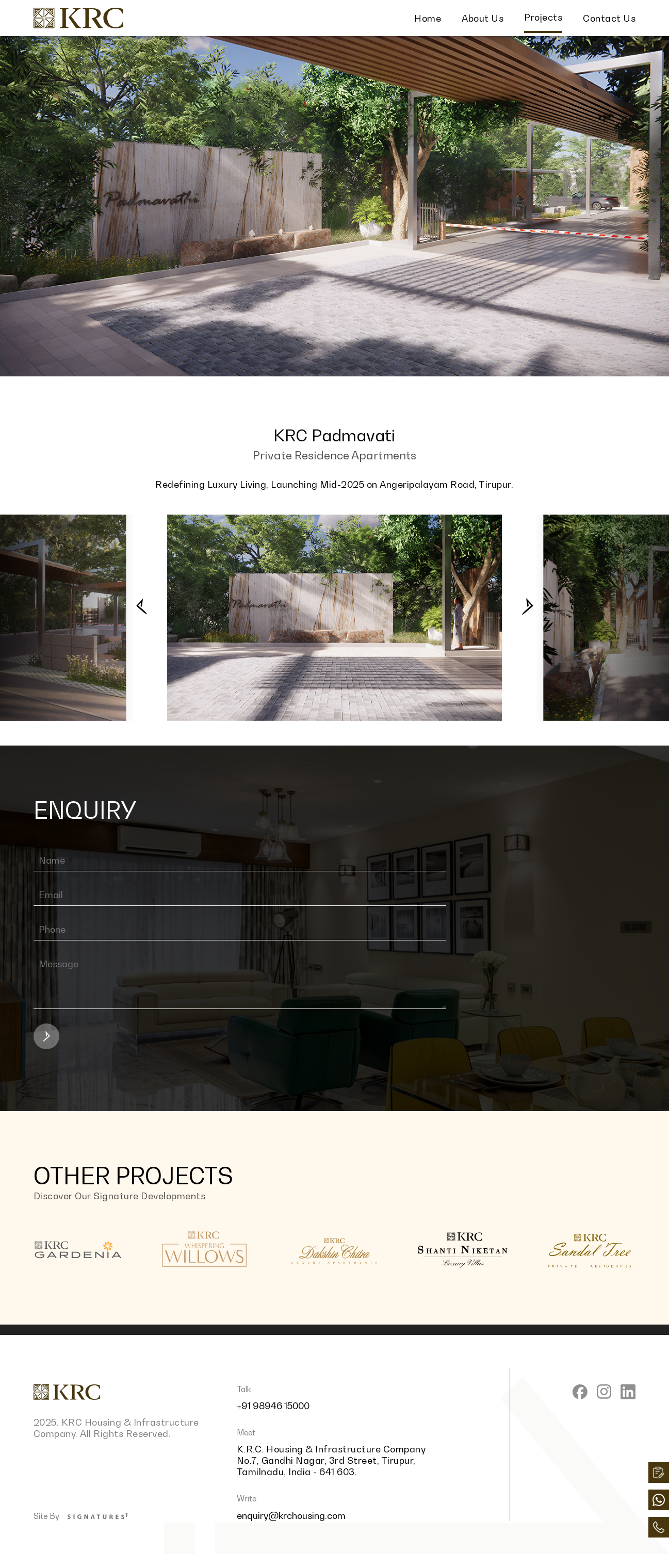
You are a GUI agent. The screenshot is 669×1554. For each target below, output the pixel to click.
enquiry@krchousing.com (291, 1515)
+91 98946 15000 (273, 1405)
